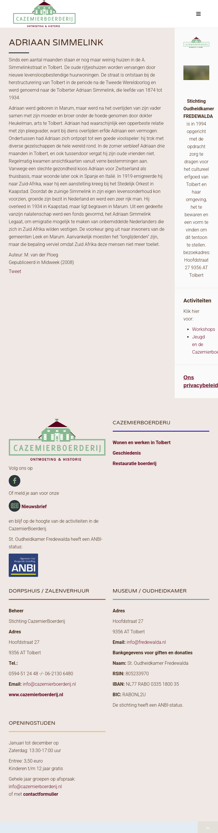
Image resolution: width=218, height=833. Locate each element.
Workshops (203, 329)
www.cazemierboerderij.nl (36, 694)
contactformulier (40, 794)
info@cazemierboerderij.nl (49, 684)
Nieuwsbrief (34, 506)
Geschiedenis (127, 453)
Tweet (15, 271)
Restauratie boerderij (135, 463)
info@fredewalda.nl (146, 642)
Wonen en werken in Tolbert (142, 442)
